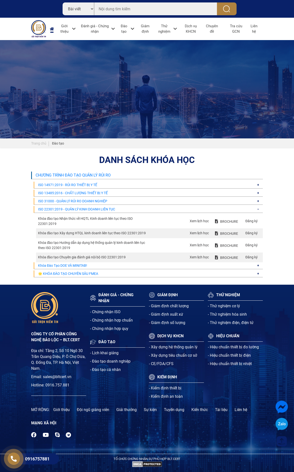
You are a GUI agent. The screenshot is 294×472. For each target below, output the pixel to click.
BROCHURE (229, 221)
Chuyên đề (212, 29)
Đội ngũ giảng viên (93, 409)
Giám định (145, 29)
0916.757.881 (57, 385)
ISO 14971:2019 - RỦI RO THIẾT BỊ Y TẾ (67, 185)
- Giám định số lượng (167, 322)
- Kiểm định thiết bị (165, 388)
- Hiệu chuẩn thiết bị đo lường (233, 347)
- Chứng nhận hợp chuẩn (111, 320)
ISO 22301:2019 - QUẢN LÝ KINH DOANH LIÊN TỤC (76, 209)
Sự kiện (150, 409)
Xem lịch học (199, 221)
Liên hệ (254, 29)
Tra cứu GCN (236, 29)
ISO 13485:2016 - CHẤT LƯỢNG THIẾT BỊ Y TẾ (73, 193)
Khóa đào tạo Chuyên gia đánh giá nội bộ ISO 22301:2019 (82, 257)
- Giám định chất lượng (169, 306)
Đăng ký (251, 221)
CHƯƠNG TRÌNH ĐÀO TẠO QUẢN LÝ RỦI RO (73, 175)
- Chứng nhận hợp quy (109, 328)
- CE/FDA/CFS (161, 363)
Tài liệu (221, 409)
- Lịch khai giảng (104, 353)
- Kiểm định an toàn (166, 396)
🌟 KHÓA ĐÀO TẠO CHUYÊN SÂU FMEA (68, 274)
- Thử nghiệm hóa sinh (227, 314)
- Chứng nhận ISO (105, 312)
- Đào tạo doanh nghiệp (110, 361)
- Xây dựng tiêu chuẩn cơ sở (173, 355)
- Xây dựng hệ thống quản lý (173, 347)
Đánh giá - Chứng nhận (95, 29)
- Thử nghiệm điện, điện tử (231, 322)
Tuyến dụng (174, 409)
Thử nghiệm (164, 29)
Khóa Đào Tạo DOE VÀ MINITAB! (62, 265)
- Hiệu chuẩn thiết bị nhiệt (230, 363)
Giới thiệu (64, 29)
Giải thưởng (126, 409)
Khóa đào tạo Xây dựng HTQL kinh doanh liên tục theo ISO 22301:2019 (92, 233)
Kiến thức (199, 409)
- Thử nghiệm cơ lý (224, 306)
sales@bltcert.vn (57, 376)
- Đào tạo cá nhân (105, 369)
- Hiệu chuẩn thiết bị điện (229, 355)
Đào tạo (124, 29)
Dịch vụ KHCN (191, 29)
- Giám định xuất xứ (166, 314)
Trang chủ (38, 143)
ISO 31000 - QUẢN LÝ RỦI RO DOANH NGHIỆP (72, 201)
